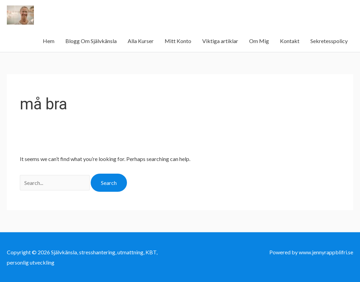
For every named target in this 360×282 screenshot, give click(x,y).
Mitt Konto (178, 41)
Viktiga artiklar (220, 41)
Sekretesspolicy (329, 41)
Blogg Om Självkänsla (91, 41)
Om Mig (259, 41)
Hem (48, 41)
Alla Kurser (141, 41)
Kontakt (289, 41)
